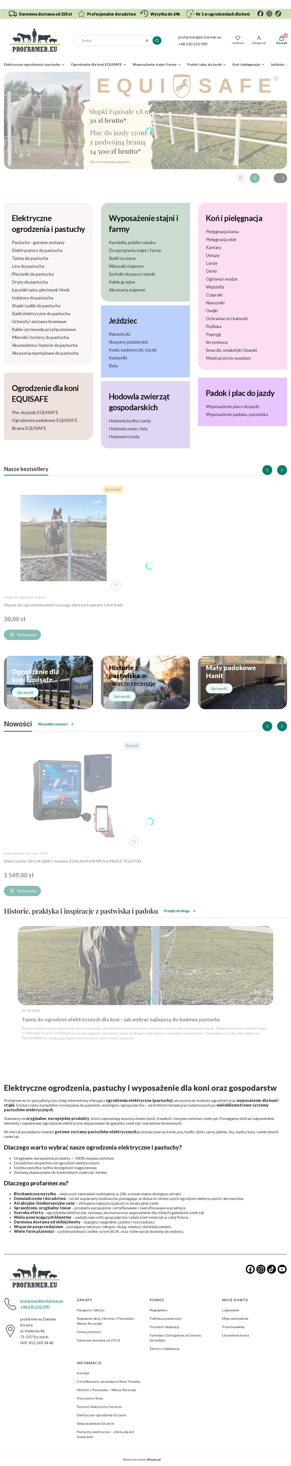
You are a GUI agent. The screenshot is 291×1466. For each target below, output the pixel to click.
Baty (113, 365)
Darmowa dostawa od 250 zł (98, 1340)
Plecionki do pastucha (33, 274)
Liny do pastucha (28, 266)
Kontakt (83, 1373)
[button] (157, 40)
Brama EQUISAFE (29, 428)
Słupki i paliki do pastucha (36, 305)
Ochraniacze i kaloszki (227, 318)
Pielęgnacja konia (222, 231)
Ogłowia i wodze (222, 279)
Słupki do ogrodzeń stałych (25, 597)
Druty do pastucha (30, 282)
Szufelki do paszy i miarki (132, 274)
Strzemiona (217, 342)
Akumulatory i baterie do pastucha (45, 345)
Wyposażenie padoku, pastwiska (237, 414)
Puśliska (213, 326)
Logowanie (230, 1310)
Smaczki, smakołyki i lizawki (231, 350)
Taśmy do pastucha (30, 258)
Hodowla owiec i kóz (128, 428)
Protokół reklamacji (164, 1327)
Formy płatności (89, 1332)
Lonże (212, 263)
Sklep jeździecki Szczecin (95, 1423)
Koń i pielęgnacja (234, 218)
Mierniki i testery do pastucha (40, 337)
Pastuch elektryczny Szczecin (99, 1406)
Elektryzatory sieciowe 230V (26, 853)
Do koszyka (23, 635)
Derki (211, 271)
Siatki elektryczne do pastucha (41, 313)
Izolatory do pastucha (32, 297)
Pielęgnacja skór (221, 239)
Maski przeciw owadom (228, 358)
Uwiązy (213, 255)
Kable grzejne (122, 282)
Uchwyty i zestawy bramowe (39, 321)
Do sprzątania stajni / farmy (135, 250)
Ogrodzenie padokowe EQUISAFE (45, 420)
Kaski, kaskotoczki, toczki (133, 349)
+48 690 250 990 (192, 43)
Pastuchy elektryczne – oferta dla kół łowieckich (105, 1434)
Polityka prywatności (165, 1318)
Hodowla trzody (124, 436)
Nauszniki (215, 302)
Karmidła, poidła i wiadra (132, 242)
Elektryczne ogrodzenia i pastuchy (48, 223)
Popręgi (213, 334)
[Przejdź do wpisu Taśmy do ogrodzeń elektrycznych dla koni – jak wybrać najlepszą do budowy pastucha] (145, 965)
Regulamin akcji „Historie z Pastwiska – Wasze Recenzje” (106, 1320)
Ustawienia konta (235, 1335)
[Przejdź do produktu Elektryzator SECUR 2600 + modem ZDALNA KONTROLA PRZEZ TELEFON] (72, 794)
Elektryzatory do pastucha (37, 250)
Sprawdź (25, 692)
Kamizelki (118, 357)
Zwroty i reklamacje (164, 1348)
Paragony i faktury (91, 1310)
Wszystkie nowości (56, 724)
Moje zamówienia (235, 1318)
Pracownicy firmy (90, 1398)
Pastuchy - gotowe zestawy (38, 242)
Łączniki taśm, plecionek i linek (41, 289)
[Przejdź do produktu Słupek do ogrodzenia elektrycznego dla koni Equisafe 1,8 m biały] (63, 538)
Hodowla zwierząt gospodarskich (139, 402)
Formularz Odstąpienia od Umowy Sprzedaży (175, 1337)
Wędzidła (215, 286)
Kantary (213, 247)
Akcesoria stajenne (127, 289)
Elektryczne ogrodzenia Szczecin (101, 1415)
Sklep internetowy (142, 1459)
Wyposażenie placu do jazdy (232, 406)
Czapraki (214, 294)
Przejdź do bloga (180, 911)
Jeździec (123, 320)
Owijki (212, 310)
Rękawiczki (119, 334)
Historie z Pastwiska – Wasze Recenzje (106, 1390)
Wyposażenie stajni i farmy (143, 223)
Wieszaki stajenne (126, 266)
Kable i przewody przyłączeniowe (44, 329)
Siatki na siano (122, 258)
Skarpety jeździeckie (128, 342)
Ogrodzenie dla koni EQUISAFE (45, 393)
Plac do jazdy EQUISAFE (35, 412)
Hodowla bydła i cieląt (130, 420)
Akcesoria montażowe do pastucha (45, 353)
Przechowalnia (233, 1327)
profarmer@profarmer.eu (199, 37)
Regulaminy (158, 1310)
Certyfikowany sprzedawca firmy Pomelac (109, 1381)
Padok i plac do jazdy (240, 393)
